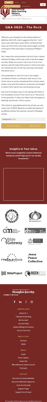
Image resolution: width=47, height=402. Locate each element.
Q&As (13, 119)
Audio (23, 354)
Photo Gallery (23, 358)
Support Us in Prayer (23, 392)
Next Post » (35, 126)
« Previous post (13, 126)
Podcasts (23, 368)
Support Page (23, 389)
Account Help (23, 324)
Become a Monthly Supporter (23, 382)
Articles (23, 341)
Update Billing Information (23, 327)
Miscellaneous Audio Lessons (23, 365)
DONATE (9, 2)
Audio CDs (23, 361)
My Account (23, 320)
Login (43, 4)
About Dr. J (23, 313)
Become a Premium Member (23, 378)
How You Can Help (23, 385)
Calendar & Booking (23, 317)
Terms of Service (23, 330)
